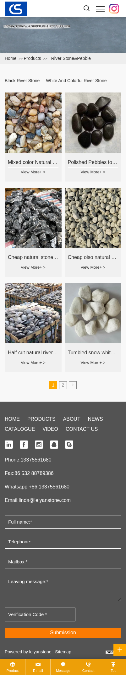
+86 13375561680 (49, 486)
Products (32, 58)
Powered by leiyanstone (28, 651)
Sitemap (63, 651)
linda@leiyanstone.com (45, 500)
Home (10, 58)
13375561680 (36, 459)
